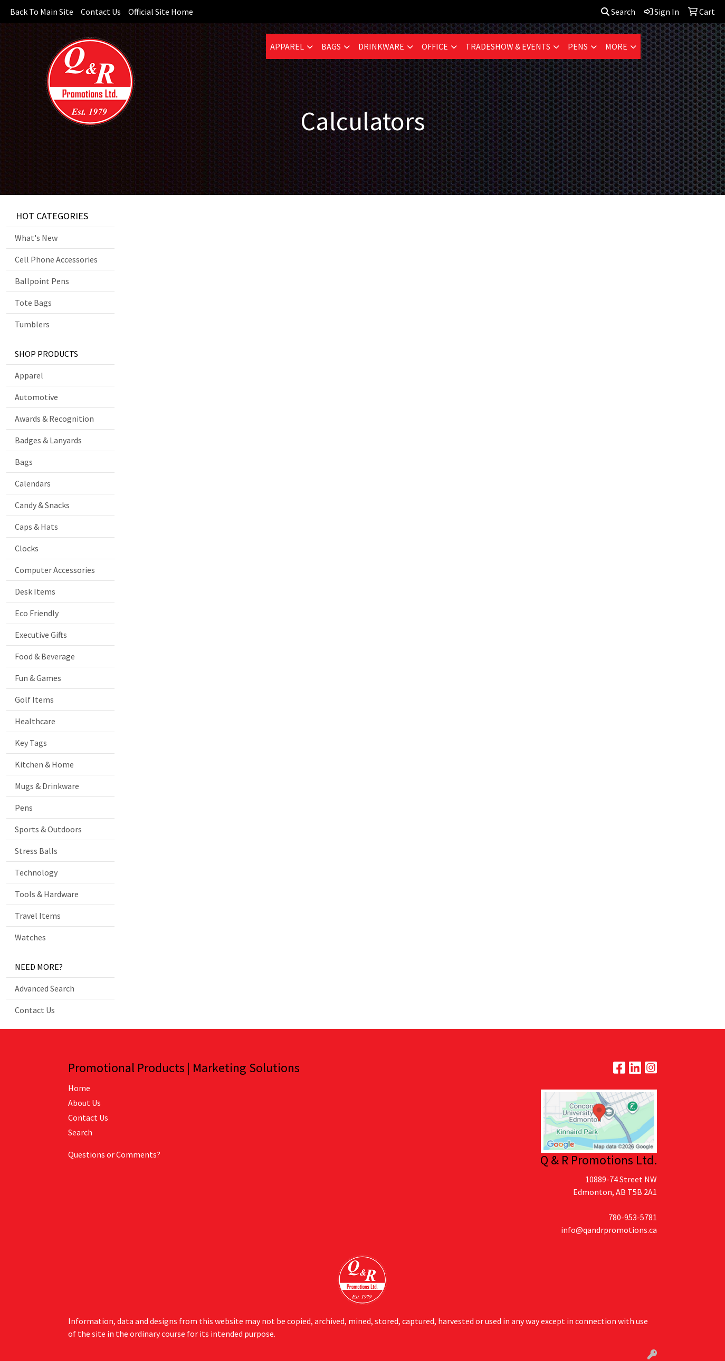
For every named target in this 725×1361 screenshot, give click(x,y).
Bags (331, 46)
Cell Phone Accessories (56, 259)
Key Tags (31, 742)
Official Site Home (160, 11)
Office (435, 46)
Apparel (287, 46)
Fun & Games (38, 678)
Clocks (27, 548)
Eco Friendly (37, 613)
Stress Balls (36, 850)
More (616, 46)
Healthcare (35, 721)
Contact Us (101, 11)
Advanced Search (44, 988)
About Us (84, 1102)
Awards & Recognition (54, 418)
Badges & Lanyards (48, 440)
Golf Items (34, 699)
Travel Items (38, 915)
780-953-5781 (632, 1217)
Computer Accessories (55, 570)
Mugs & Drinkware (47, 786)
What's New (36, 237)
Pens (578, 46)
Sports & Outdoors (48, 829)
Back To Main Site (41, 11)
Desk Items (35, 591)
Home (79, 1088)
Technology (36, 872)
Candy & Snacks (42, 505)
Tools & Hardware (47, 894)
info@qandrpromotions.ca (609, 1229)
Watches (30, 937)
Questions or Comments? (114, 1154)
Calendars (33, 483)
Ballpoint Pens (42, 281)
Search (618, 11)
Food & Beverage (45, 656)
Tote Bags (33, 302)
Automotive (36, 397)
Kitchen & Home (44, 764)
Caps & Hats (36, 526)
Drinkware (381, 46)
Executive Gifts (41, 634)
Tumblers (32, 324)
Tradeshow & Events (507, 46)
